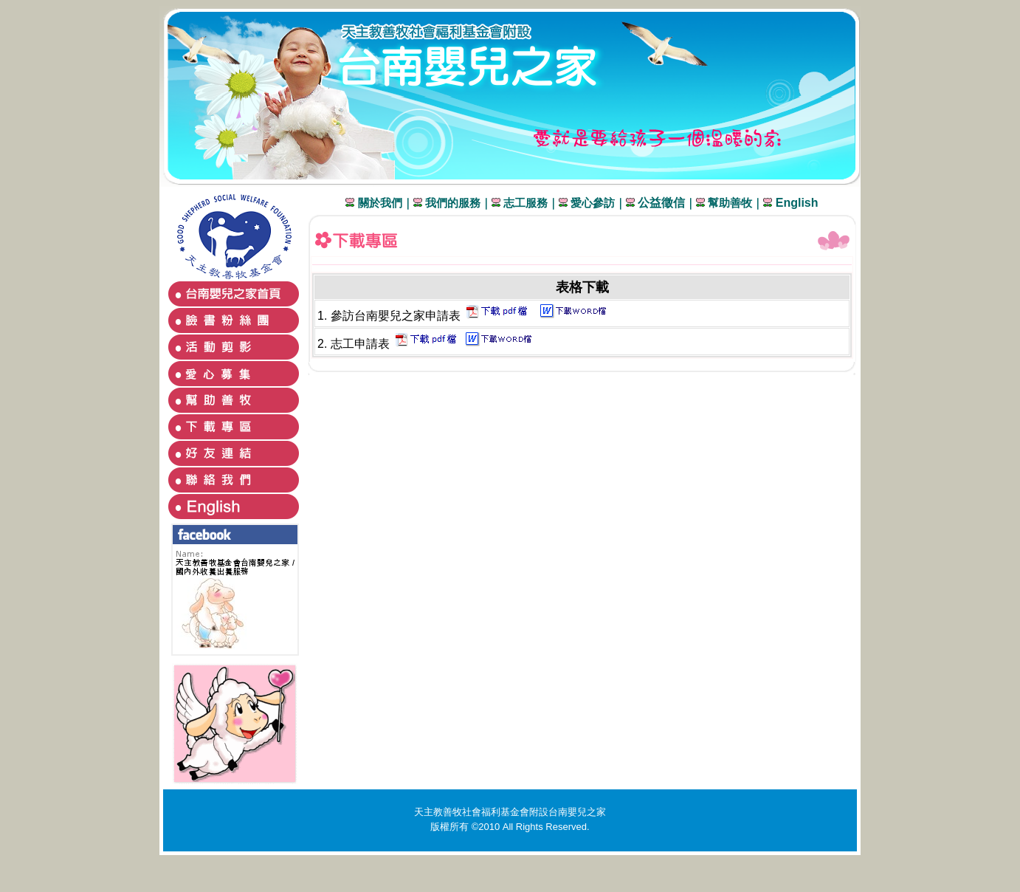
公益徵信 (661, 202)
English (795, 202)
